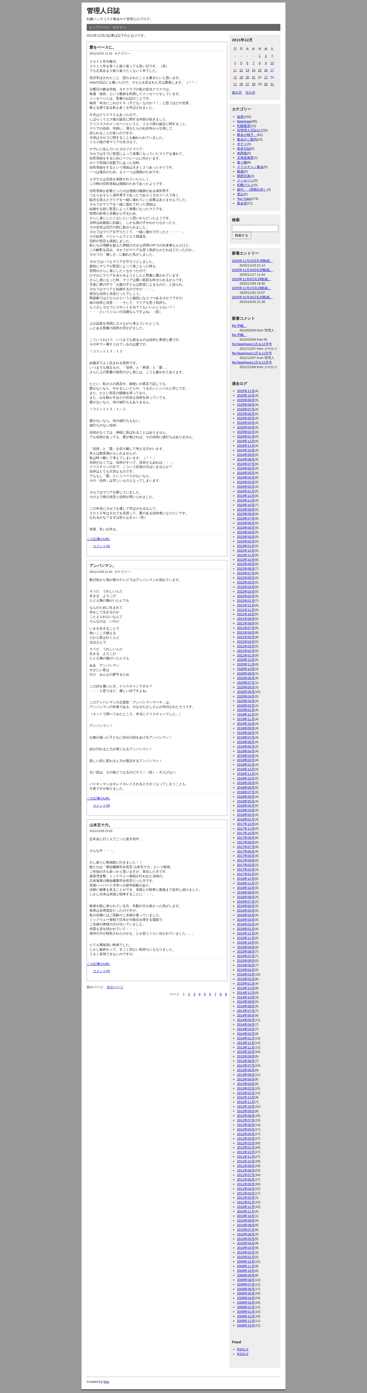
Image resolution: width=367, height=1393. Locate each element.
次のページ (115, 987)
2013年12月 (246, 1043)
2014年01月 (246, 1038)
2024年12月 (246, 441)
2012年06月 (246, 1125)
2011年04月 (246, 1189)
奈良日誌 (243, 148)
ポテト (242, 144)
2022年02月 (246, 596)
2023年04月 (246, 532)
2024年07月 (246, 464)
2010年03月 (246, 1248)
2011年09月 (246, 1166)
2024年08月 (246, 459)
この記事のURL (98, 539)
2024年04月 (246, 477)
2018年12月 (246, 769)
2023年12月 (246, 496)
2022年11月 (246, 555)
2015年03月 (246, 974)
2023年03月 (246, 537)
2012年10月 (246, 1106)
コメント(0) (101, 546)
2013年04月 (246, 1079)
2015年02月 (246, 979)
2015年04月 (246, 970)
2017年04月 (246, 860)
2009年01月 (246, 1312)
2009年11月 (246, 1266)
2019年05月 (246, 746)
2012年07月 (246, 1120)
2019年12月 (246, 714)
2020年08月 (246, 678)
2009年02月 (246, 1307)
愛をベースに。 (102, 47)
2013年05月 (246, 1075)
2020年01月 (246, 710)
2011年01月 (246, 1202)
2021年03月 (246, 646)
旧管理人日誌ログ (250, 130)
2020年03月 (246, 701)
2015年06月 (246, 961)
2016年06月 (246, 906)
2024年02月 (246, 487)
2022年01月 (246, 601)
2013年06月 (246, 1070)
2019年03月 (246, 756)
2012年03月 (246, 1138)
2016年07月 (246, 901)
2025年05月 (246, 418)
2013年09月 (246, 1056)
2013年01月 (246, 1093)
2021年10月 (246, 614)
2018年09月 (246, 783)
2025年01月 (246, 436)
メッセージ (245, 180)
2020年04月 (246, 696)
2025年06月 (246, 414)
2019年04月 (246, 751)
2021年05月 (246, 637)
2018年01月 (246, 819)
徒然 (240, 117)
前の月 (237, 92)
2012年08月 (246, 1116)
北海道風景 (245, 158)
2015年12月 (246, 933)
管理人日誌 (103, 10)
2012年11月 (246, 1102)
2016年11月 (246, 883)
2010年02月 (246, 1252)
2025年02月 (246, 432)
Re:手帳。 (239, 326)
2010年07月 (246, 1230)
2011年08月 (246, 1170)
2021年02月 (246, 651)
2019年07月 (246, 737)
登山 (240, 194)
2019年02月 (246, 760)
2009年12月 (246, 1261)
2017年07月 (246, 847)
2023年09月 (246, 509)
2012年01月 (246, 1147)
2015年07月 (246, 956)
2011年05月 (246, 1184)
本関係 (242, 153)
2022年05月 (246, 582)
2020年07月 (246, 683)
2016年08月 (246, 897)
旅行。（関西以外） (252, 189)
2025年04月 (246, 423)
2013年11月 (246, 1047)
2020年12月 (246, 660)
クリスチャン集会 (250, 167)
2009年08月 (246, 1280)
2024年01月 (246, 491)
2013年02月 (246, 1088)
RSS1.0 (242, 1349)
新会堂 (242, 203)
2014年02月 (246, 1034)
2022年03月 (246, 591)
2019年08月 (246, 733)
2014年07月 (246, 1011)
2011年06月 (246, 1179)
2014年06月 (246, 1015)
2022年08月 (246, 568)
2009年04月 (246, 1298)
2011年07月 (246, 1175)
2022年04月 (246, 587)
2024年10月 (246, 450)
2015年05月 (246, 965)
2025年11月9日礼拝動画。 (251, 279)
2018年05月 (246, 801)
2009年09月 (246, 1275)
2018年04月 (246, 805)
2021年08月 (246, 623)
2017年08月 (246, 842)
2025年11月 (246, 391)
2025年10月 (246, 395)
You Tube (244, 199)
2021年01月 (246, 655)
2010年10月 (246, 1216)
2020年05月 (246, 692)
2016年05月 (246, 910)
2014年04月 (246, 1024)
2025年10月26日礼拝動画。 (252, 297)
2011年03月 (246, 1193)
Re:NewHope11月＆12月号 (252, 344)
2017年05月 (246, 856)
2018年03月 (246, 810)
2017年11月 (246, 828)
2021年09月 (246, 619)
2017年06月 (246, 851)
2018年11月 (246, 774)
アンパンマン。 (102, 565)
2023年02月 (246, 541)
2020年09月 (246, 673)
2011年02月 (246, 1198)
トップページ (99, 27)
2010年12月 (246, 1207)
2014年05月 (246, 1020)
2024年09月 (246, 455)
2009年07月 (246, 1284)
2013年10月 (246, 1052)
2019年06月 (246, 742)
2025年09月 (246, 400)
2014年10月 (246, 997)
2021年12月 (246, 605)
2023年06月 (246, 523)
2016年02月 (246, 924)
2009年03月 (246, 1302)
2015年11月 (246, 938)
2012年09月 (246, 1111)
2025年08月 (246, 405)
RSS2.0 (242, 1354)
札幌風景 (243, 126)
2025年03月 (246, 427)
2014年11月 (246, 993)
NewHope (244, 121)
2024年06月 (246, 468)
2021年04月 (246, 642)
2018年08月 (246, 787)
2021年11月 (246, 610)
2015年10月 (246, 942)
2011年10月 (246, 1161)
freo (106, 1382)
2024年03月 (246, 482)
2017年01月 (246, 874)
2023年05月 (246, 528)
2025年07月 (246, 409)
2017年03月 (246, 865)
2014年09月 (246, 1002)
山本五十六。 (100, 825)
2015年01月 (246, 983)
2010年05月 (246, 1239)
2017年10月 (246, 833)
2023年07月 (246, 518)
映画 (240, 171)
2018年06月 (246, 797)
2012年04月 (246, 1134)
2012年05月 (246, 1129)
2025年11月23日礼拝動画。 (252, 261)
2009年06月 (246, 1289)
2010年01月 (246, 1257)
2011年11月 (246, 1157)
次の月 (250, 92)
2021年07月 (246, 628)
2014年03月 (246, 1029)
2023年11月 (246, 500)
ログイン (119, 27)
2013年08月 (246, 1061)
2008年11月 (246, 1321)
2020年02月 (246, 705)
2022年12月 (246, 550)
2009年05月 (246, 1293)
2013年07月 (246, 1065)
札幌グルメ (245, 185)
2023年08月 (246, 514)
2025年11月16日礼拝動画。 (252, 270)
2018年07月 (246, 792)
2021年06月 (246, 632)
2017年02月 (246, 869)
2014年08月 (246, 1006)
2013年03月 (246, 1084)
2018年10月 (246, 778)
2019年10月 (246, 724)
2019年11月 (246, 719)
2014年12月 (246, 988)
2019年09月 (246, 728)
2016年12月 (246, 879)
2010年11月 (246, 1211)
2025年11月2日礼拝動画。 (251, 288)
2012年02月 (246, 1143)
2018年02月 (246, 815)
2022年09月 (246, 564)
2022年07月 (246, 573)
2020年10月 (246, 669)
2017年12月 (246, 824)
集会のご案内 (247, 139)
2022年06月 (246, 578)
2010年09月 (246, 1220)
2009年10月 (246, 1271)
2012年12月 (246, 1097)
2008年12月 (246, 1316)
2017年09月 (246, 838)
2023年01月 (246, 546)
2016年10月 (246, 888)
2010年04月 (246, 1243)
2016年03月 (246, 920)
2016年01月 (246, 929)
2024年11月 (246, 446)
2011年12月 (246, 1152)
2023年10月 (246, 505)
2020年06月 (246, 687)
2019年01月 (246, 765)
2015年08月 (246, 951)
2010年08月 (246, 1225)
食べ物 (242, 162)
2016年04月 (246, 915)
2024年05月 (246, 473)
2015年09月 (246, 947)
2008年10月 (246, 1325)
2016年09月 (246, 892)
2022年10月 (246, 560)
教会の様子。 (247, 135)
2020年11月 (246, 664)
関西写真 (243, 176)
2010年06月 (246, 1234)
